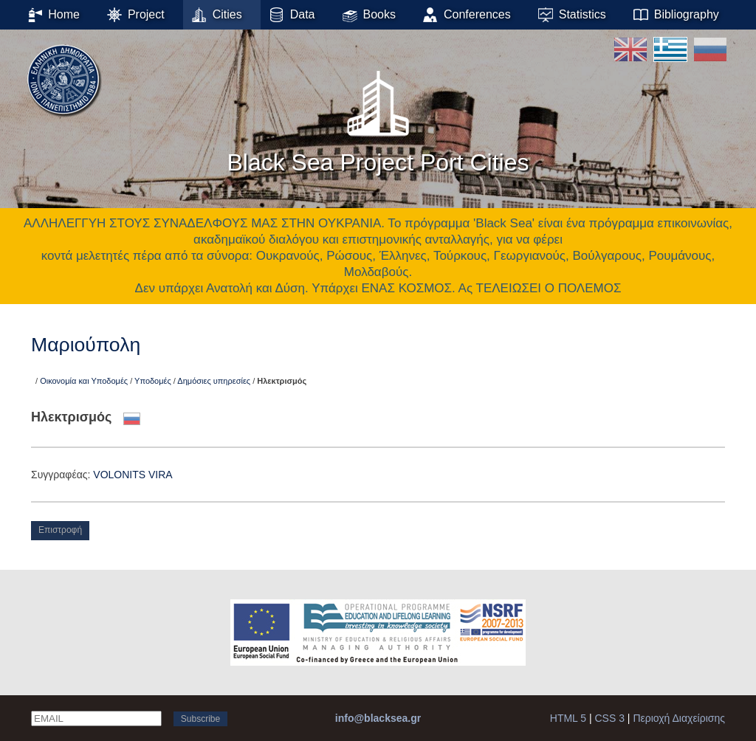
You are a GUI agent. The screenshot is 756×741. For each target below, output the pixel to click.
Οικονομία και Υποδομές (84, 380)
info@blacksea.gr (378, 718)
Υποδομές (152, 380)
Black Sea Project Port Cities (378, 117)
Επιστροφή (60, 530)
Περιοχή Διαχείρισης (679, 718)
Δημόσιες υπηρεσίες (213, 380)
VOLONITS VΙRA (132, 474)
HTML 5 (568, 718)
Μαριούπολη (85, 345)
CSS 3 (610, 718)
